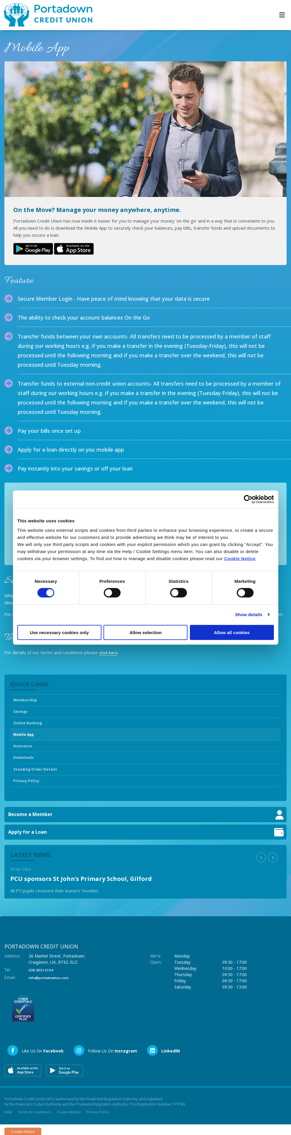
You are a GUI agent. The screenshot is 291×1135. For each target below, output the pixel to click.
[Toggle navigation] (281, 14)
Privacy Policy (28, 790)
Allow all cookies (232, 632)
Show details (248, 614)
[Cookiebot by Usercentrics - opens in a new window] (248, 499)
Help (8, 1121)
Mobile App (25, 739)
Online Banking (29, 726)
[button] (261, 867)
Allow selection (145, 632)
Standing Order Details (39, 777)
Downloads (25, 764)
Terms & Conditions (35, 1121)
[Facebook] (35, 1060)
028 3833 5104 (43, 979)
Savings (21, 713)
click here (109, 652)
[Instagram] (105, 1060)
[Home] (44, 15)
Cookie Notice (240, 558)
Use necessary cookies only (59, 632)
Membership (27, 700)
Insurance (24, 751)
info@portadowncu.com (54, 987)
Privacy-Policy (98, 1121)
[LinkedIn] (163, 1060)
